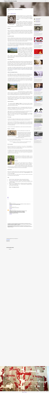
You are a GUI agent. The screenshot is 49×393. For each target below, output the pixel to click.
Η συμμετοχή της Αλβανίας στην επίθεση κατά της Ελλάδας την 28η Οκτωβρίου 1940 (38, 77)
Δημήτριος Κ (12, 13)
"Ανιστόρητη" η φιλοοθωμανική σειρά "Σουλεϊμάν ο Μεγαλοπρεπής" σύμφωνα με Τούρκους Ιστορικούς (38, 43)
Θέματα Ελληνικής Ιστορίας (10, 1)
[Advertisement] (21, 234)
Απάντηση (10, 205)
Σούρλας (15, 13)
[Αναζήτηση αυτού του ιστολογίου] (43, 1)
